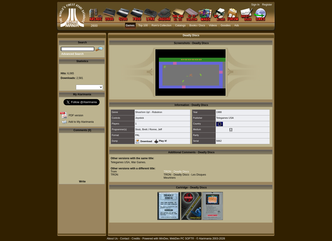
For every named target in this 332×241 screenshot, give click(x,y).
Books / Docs (197, 25)
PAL (137, 135)
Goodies (226, 25)
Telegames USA (225, 118)
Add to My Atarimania (81, 121)
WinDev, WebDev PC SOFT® (176, 238)
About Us (112, 238)
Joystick (139, 118)
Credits (135, 238)
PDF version (76, 115)
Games (130, 25)
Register (267, 4)
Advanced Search (72, 53)
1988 (219, 112)
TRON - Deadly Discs (176, 171)
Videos (213, 25)
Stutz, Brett (141, 129)
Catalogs (180, 25)
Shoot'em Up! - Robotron (148, 112)
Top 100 (143, 25)
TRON (114, 174)
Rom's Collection (162, 25)
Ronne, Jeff (155, 129)
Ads (236, 25)
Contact (124, 238)
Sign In (255, 4)
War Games (138, 162)
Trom (114, 171)
